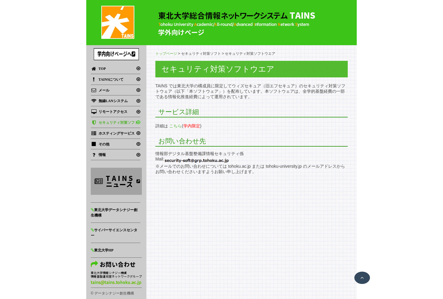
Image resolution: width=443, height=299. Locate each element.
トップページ (166, 53)
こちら (175, 125)
